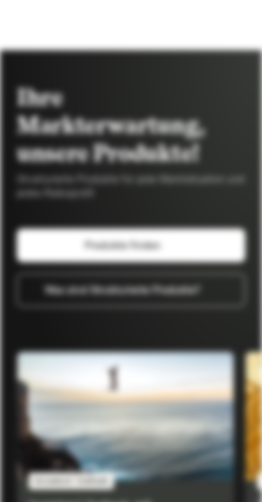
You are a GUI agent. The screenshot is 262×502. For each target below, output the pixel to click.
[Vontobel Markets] (55, 25)
